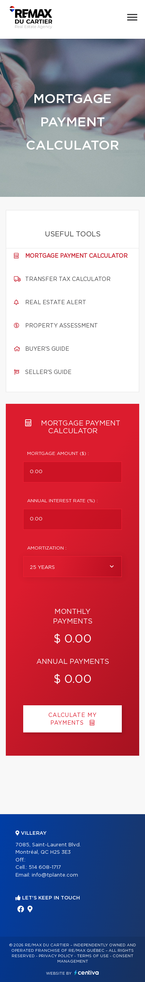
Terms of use (93, 956)
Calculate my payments (72, 719)
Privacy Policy (56, 956)
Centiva (86, 972)
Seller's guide (48, 372)
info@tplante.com (55, 875)
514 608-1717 (45, 867)
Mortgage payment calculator (76, 256)
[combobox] (72, 566)
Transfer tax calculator (68, 279)
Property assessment (61, 326)
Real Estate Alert (55, 302)
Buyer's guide (47, 349)
